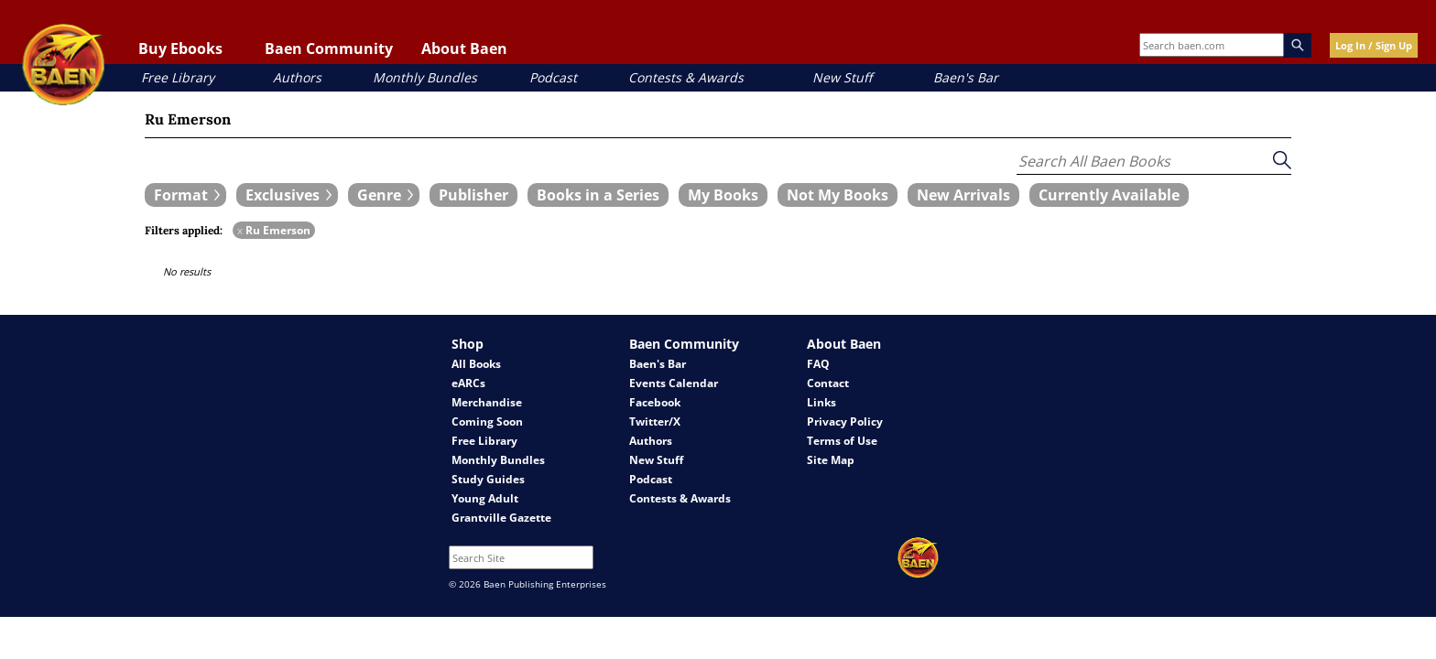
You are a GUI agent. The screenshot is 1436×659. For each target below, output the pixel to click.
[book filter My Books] (723, 195)
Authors (297, 77)
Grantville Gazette (501, 517)
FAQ (818, 364)
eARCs (468, 383)
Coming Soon (487, 421)
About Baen (464, 48)
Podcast (553, 77)
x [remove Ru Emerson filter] (240, 230)
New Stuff (842, 77)
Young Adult (484, 498)
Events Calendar (673, 383)
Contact (828, 383)
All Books (476, 364)
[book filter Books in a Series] (598, 195)
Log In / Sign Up (1373, 45)
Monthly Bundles (425, 77)
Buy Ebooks (180, 48)
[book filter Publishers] (473, 195)
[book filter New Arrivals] (963, 195)
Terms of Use (842, 440)
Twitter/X (654, 421)
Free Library (177, 77)
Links (821, 402)
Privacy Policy (845, 421)
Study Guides (488, 479)
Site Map (830, 460)
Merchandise (486, 402)
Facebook (654, 402)
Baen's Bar (965, 77)
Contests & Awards (686, 77)
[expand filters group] (185, 195)
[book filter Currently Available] (1109, 195)
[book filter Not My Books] (838, 195)
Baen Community (329, 48)
